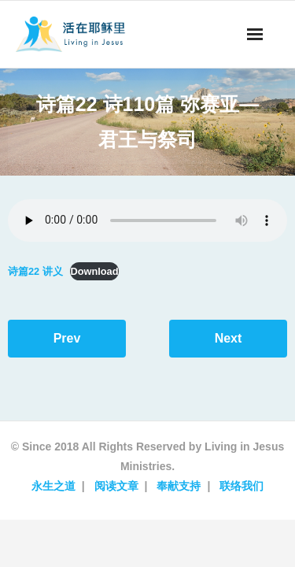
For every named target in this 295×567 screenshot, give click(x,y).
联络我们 (241, 486)
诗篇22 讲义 (35, 271)
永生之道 (53, 486)
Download (94, 271)
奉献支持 (179, 486)
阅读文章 (116, 486)
